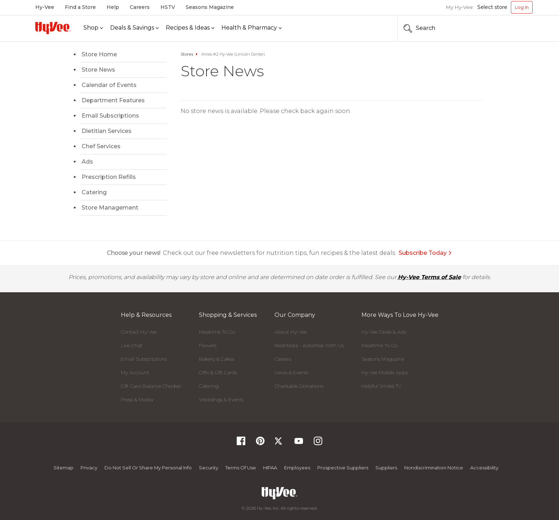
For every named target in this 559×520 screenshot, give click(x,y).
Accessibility (484, 467)
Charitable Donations (299, 386)
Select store (492, 7)
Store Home (99, 54)
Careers (140, 7)
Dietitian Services (107, 131)
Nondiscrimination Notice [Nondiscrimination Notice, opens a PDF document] (433, 467)
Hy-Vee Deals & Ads (383, 332)
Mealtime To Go (217, 332)
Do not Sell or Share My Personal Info (148, 467)
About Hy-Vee (291, 332)
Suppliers (386, 467)
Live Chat (131, 345)
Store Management (110, 207)
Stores (187, 54)
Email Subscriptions (110, 115)
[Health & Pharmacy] (251, 28)
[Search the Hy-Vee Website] (511, 28)
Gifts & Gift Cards (218, 372)
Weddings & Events (221, 399)
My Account (135, 372)
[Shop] (93, 28)
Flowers (207, 345)
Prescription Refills (109, 177)
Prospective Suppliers (342, 467)
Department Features (113, 100)
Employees (297, 467)
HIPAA (270, 467)
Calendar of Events (109, 85)
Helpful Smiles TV (381, 386)
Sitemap (63, 467)
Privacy (89, 467)
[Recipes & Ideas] (190, 28)
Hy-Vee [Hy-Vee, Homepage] (44, 7)
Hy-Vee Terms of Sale (429, 277)
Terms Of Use (240, 467)
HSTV (167, 7)
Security (208, 467)
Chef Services (101, 146)
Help (113, 7)
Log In (522, 7)
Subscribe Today (425, 252)
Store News (98, 69)
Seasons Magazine (210, 7)
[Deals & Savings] (134, 28)
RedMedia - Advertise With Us (309, 345)
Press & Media (137, 399)
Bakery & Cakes (216, 359)
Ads (87, 161)
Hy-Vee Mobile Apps (384, 372)
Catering (94, 192)
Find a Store (80, 7)
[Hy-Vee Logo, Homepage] (53, 28)
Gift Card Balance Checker (151, 386)
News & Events (291, 372)
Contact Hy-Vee (139, 332)
